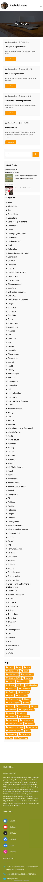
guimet (11, 362)
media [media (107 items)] (11, 713)
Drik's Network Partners (18, 299)
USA (10, 633)
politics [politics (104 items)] (31, 723)
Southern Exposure (16, 594)
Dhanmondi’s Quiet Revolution (12, 172)
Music (10, 463)
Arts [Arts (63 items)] (28, 667)
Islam (10, 404)
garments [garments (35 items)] (25, 692)
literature (11, 424)
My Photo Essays (15, 467)
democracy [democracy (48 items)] (23, 681)
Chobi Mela (12, 237)
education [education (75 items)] (33, 685)
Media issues (13, 439)
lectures (11, 420)
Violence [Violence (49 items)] (12, 734)
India (10, 389)
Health (10, 366)
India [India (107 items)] (27, 702)
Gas (9, 342)
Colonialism (13, 249)
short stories (13, 580)
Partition (11, 506)
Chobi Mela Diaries (9, 185)
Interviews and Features (18, 401)
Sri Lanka (12, 602)
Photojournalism (15, 525)
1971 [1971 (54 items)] (11, 667)
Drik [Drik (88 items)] (21, 685)
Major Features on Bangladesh (20, 428)
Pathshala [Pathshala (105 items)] (13, 720)
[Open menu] (40, 5)
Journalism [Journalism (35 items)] (23, 706)
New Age (11, 474)
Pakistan (11, 502)
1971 (10, 202)
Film (10, 334)
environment (13, 323)
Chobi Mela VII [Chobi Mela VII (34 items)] (14, 678)
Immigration (13, 381)
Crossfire (12, 264)
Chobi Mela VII (14, 241)
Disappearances (14, 284)
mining (11, 451)
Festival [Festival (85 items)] (12, 692)
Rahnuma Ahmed (15, 548)
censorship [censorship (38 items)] (13, 674)
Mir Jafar (12, 455)
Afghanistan (13, 206)
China (10, 229)
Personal (11, 517)
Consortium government (18, 253)
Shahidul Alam (14, 572)
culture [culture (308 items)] (29, 678)
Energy (11, 319)
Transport (12, 621)
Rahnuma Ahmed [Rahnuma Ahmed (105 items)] (16, 727)
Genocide (12, 350)
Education (12, 311)
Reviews (11, 560)
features (11, 330)
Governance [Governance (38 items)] (13, 699)
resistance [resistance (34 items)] (33, 727)
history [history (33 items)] (27, 699)
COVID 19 (12, 260)
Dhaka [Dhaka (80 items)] (11, 685)
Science (11, 564)
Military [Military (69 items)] (23, 713)
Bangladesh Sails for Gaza (11, 169)
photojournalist (14, 533)
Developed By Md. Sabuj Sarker (21, 880)
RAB (9, 545)
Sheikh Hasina (14, 576)
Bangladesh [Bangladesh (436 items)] (13, 671)
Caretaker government (17, 221)
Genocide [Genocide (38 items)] (22, 695)
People (11, 513)
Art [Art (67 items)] (20, 667)
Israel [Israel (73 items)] (11, 706)
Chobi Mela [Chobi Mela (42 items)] (28, 674)
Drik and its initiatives (17, 292)
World (10, 653)
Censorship (12, 225)
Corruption (12, 256)
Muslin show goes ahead (14, 74)
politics (11, 537)
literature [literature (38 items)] (12, 709)
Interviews (12, 397)
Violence (11, 637)
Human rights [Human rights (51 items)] (14, 702)
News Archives (14, 482)
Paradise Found (11, 127)
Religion (11, 552)
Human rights (13, 373)
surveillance (13, 606)
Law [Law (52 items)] (35, 706)
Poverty (11, 541)
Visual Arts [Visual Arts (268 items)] (26, 734)
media (10, 436)
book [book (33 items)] (26, 671)
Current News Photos (17, 272)
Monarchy (12, 459)
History (11, 369)
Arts (9, 210)
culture (11, 268)
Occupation (12, 494)
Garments (12, 338)
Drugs (10, 303)
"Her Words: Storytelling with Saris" (18, 101)
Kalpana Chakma (15, 408)
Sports (10, 598)
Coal (10, 245)
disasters (12, 288)
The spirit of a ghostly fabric (15, 47)
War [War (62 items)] (10, 738)
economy (12, 307)
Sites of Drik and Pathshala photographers (18, 585)
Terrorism (12, 618)
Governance (13, 358)
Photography (13, 521)
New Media (12, 478)
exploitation (13, 327)
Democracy (13, 276)
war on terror (13, 645)
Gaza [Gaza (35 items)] (11, 695)
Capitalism (12, 218)
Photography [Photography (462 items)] (28, 720)
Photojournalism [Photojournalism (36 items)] (15, 723)
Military (11, 447)
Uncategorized (14, 629)
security (11, 568)
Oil (9, 498)
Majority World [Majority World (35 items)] (27, 709)
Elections (12, 315)
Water (10, 649)
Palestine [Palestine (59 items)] (25, 716)
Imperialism (13, 385)
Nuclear (11, 490)
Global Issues (13, 354)
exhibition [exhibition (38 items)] (26, 688)
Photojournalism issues (18, 529)
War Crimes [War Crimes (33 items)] (22, 738)
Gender (11, 346)
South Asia (12, 590)
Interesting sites (14, 393)
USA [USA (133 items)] (28, 731)
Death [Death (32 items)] (11, 681)
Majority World (14, 432)
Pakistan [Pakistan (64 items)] (12, 716)
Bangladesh (13, 214)
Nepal (10, 471)
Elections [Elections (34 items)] (12, 688)
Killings (11, 412)
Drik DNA (12, 295)
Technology (13, 614)
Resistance (12, 556)
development (13, 280)
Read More (11, 59)
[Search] (36, 154)
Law (9, 416)
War (9, 641)
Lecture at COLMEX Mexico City (22, 188)
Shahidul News (18, 5)
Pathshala (12, 510)
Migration (12, 443)
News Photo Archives (17, 486)
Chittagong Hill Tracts (17, 233)
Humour (11, 377)
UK (9, 625)
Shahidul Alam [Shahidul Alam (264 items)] (14, 731)
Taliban (11, 610)
